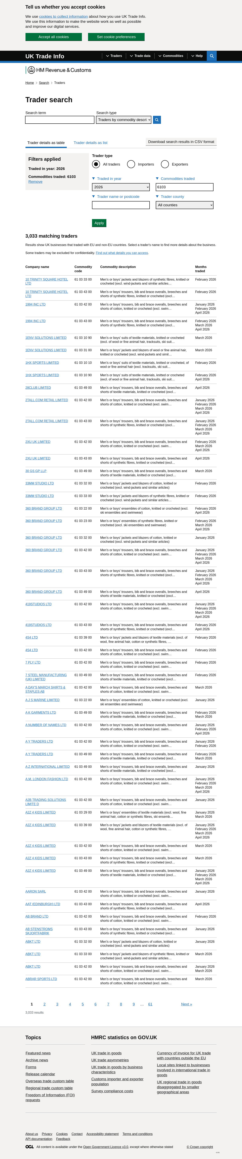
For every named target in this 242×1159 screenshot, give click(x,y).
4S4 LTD (31, 637)
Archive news (37, 1060)
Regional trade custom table (49, 1088)
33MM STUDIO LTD (39, 483)
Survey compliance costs (112, 1091)
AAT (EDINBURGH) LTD (42, 904)
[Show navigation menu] (114, 56)
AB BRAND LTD (36, 916)
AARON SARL (35, 891)
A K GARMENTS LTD (40, 712)
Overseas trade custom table (50, 1081)
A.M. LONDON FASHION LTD (46, 779)
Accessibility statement (102, 1134)
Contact (77, 1134)
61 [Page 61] (150, 1004)
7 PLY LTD (33, 662)
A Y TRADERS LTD (39, 741)
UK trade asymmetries (110, 1060)
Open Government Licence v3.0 (105, 1147)
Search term (35, 113)
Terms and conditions (137, 1134)
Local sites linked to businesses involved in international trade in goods (183, 1070)
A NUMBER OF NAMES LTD (45, 725)
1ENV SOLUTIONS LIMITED (46, 337)
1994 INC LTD (35, 304)
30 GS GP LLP (36, 471)
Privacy (47, 1134)
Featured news (38, 1053)
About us (31, 1134)
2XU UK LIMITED (37, 442)
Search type (106, 113)
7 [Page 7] (108, 1004)
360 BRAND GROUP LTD (43, 508)
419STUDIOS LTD (38, 604)
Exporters (180, 164)
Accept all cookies (53, 37)
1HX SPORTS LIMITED (42, 362)
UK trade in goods (106, 1053)
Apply (99, 223)
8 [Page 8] (121, 1004)
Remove (35, 182)
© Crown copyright (200, 1147)
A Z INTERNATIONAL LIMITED (47, 766)
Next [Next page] (186, 1004)
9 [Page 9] (134, 1004)
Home (29, 82)
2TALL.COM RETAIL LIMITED (46, 400)
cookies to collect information (63, 16)
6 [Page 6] (95, 1004)
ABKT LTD (32, 941)
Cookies (62, 1134)
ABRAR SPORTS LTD (41, 979)
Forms (31, 1067)
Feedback (63, 1139)
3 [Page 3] (57, 1004)
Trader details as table (46, 143)
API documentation (38, 1139)
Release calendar (40, 1074)
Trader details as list (90, 143)
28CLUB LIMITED (38, 387)
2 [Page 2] (44, 1004)
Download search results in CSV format (181, 142)
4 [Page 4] (70, 1004)
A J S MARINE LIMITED (42, 700)
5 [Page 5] (83, 1004)
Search (44, 82)
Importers (146, 164)
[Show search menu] (212, 56)
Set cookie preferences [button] (116, 37)
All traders (111, 164)
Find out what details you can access (122, 253)
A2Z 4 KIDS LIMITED (40, 812)
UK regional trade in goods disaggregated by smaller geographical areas (179, 1087)
